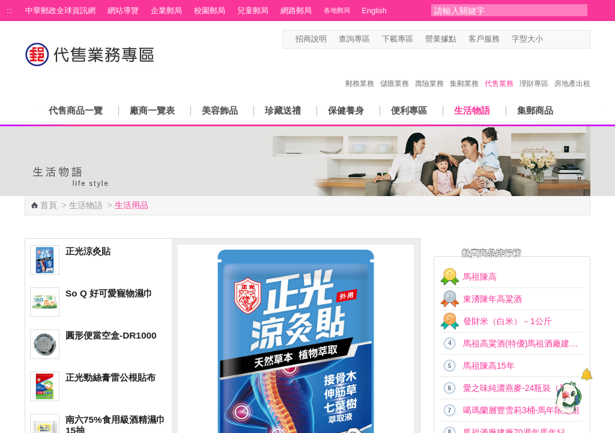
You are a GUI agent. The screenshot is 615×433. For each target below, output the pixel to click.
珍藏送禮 (283, 110)
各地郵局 (337, 10)
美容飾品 (220, 110)
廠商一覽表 (152, 110)
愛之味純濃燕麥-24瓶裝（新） (519, 388)
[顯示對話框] (586, 374)
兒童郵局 (252, 11)
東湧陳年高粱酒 (492, 299)
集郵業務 (464, 71)
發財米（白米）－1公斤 (507, 321)
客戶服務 (484, 39)
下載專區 (397, 39)
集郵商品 (535, 110)
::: (10, 11)
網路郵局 (296, 11)
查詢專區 (354, 39)
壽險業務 (429, 71)
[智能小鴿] (567, 397)
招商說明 (311, 39)
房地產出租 (572, 71)
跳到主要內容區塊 (6, 6)
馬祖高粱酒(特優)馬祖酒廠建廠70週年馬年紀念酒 (523, 343)
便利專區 (409, 110)
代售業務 (499, 71)
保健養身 (346, 110)
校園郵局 (209, 11)
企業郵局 (166, 11)
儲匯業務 (394, 71)
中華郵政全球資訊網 (60, 11)
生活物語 (472, 110)
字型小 (550, 39)
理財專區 (534, 71)
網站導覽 (123, 11)
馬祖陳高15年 (489, 365)
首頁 (48, 205)
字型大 (573, 39)
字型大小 (527, 39)
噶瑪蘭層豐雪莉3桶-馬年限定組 (521, 410)
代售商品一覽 (76, 110)
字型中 (561, 39)
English (374, 11)
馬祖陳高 (480, 276)
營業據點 (440, 39)
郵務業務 (359, 71)
